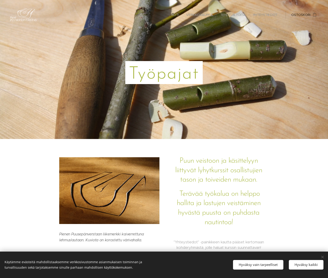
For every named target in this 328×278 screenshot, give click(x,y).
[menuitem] (176, 15)
